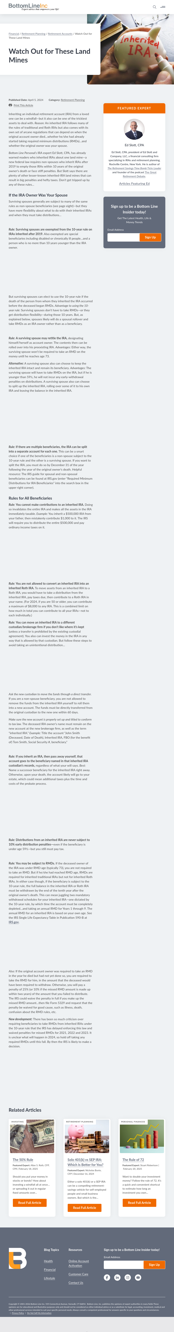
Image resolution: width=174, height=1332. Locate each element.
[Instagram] (128, 1278)
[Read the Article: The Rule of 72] (142, 1136)
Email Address (112, 1257)
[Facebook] (107, 1278)
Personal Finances (133, 1121)
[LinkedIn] (117, 1278)
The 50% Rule (23, 1160)
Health (48, 1261)
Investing (17, 1121)
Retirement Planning (79, 1121)
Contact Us (76, 1282)
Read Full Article (29, 1203)
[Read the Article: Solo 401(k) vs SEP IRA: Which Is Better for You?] (87, 1136)
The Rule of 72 (133, 1160)
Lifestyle (49, 1278)
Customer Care (78, 1274)
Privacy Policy (18, 1313)
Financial (50, 1269)
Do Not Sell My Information (39, 1313)
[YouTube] (138, 1278)
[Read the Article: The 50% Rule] (32, 1136)
